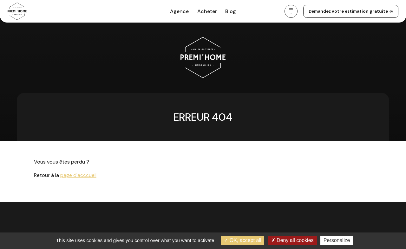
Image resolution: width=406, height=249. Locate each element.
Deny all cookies (292, 240)
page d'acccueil (78, 175)
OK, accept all (242, 240)
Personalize (337, 240)
